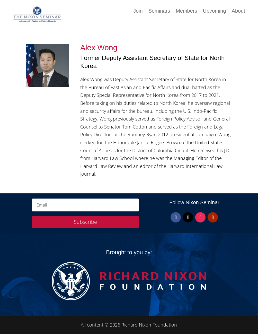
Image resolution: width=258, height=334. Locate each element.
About (238, 11)
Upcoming (214, 11)
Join (138, 11)
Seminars (159, 11)
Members (186, 11)
